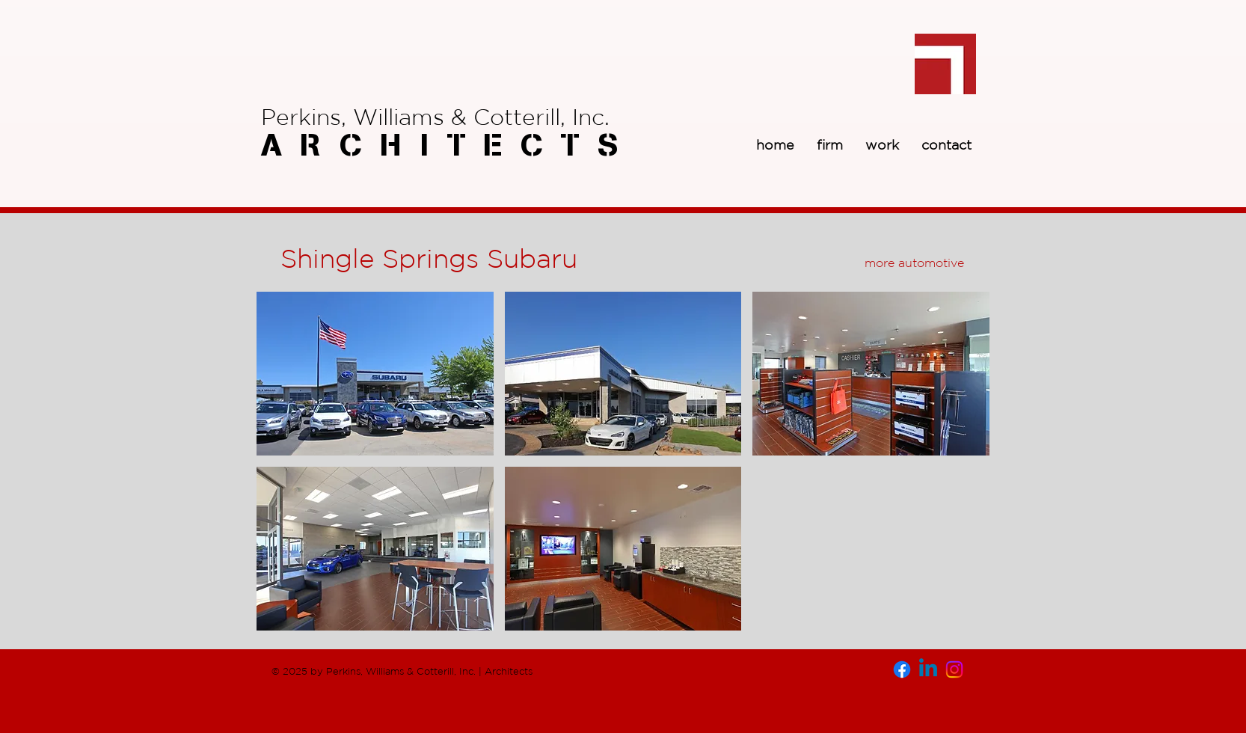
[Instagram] (954, 669)
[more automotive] (914, 262)
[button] (375, 374)
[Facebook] (902, 669)
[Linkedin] (928, 669)
